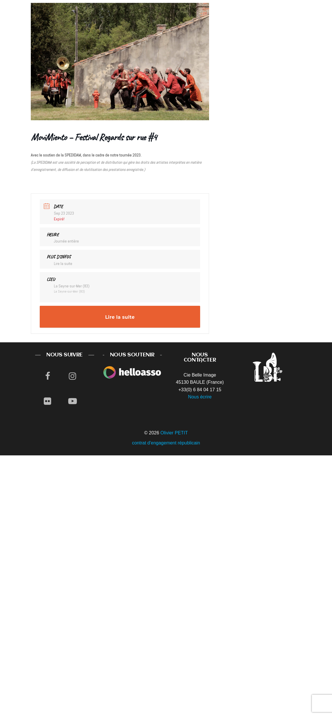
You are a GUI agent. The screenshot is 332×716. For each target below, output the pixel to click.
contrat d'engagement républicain (166, 442)
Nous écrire (200, 396)
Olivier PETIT (174, 432)
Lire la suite (63, 263)
